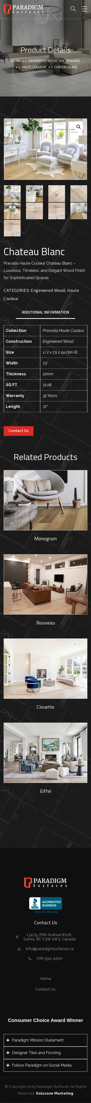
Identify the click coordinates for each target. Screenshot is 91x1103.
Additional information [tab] (45, 312)
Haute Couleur (34, 66)
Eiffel (45, 791)
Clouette (45, 707)
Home (15, 60)
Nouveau (45, 622)
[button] (78, 127)
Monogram (45, 538)
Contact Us (18, 431)
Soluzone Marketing (54, 1093)
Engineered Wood (43, 60)
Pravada (73, 60)
